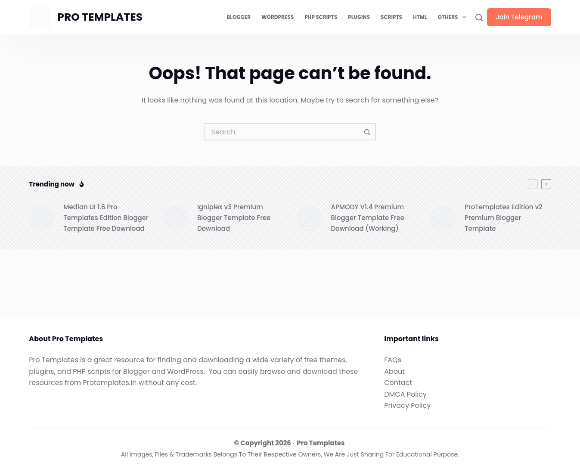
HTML (420, 17)
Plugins (359, 17)
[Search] (479, 17)
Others (453, 17)
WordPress (277, 17)
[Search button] (367, 131)
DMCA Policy (405, 394)
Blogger (238, 17)
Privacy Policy (407, 405)
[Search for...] (281, 131)
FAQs (392, 360)
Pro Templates (320, 442)
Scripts (391, 17)
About (394, 371)
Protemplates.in (110, 383)
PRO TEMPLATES (100, 17)
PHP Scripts (320, 17)
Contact (398, 383)
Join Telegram (519, 17)
